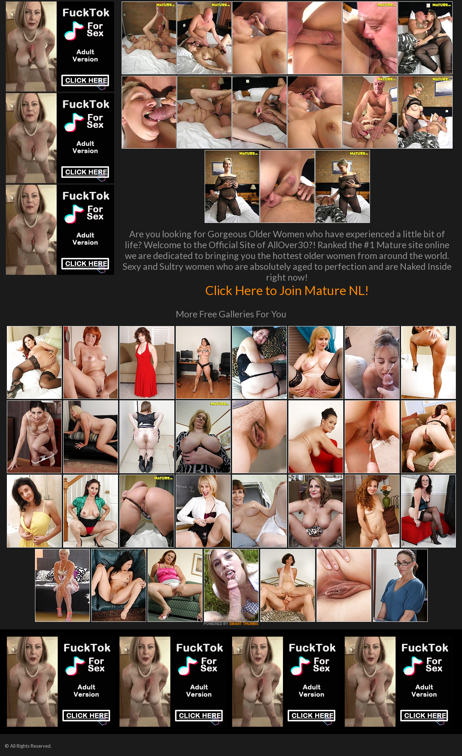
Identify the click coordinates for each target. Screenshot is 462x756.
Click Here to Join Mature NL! (287, 290)
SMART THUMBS (243, 624)
